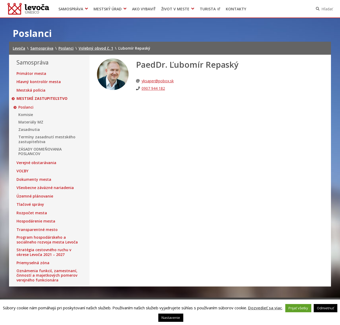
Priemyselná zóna (32, 262)
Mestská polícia (30, 90)
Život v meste (175, 8)
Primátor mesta (31, 73)
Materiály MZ (30, 122)
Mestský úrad (108, 8)
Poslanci (25, 107)
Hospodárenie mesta (35, 221)
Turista (208, 8)
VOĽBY (22, 171)
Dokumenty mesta (33, 179)
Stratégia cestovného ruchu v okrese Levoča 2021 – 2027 (43, 252)
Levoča (28, 9)
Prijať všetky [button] (298, 308)
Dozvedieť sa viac (265, 307)
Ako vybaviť (144, 8)
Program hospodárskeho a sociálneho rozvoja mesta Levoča (47, 239)
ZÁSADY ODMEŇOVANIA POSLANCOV (40, 151)
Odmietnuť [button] (325, 308)
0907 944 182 (153, 88)
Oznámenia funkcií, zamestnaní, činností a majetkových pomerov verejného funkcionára (46, 275)
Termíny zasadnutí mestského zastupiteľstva (46, 139)
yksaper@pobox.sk (158, 80)
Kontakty (236, 8)
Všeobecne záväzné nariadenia (45, 187)
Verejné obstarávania (36, 162)
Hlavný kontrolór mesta (38, 81)
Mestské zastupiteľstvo (41, 98)
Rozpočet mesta (31, 213)
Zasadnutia (29, 129)
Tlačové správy (30, 204)
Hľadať (327, 8)
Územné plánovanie (34, 196)
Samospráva (70, 8)
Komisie (25, 114)
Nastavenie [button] (171, 317)
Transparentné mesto (37, 229)
